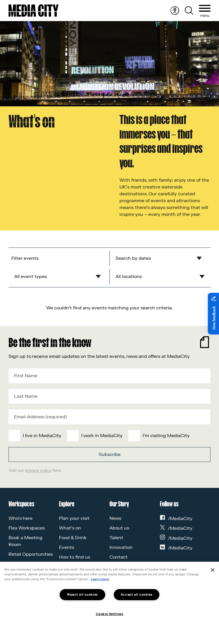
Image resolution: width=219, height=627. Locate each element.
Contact (118, 557)
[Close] (212, 570)
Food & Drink (73, 538)
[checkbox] (108, 435)
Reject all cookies (82, 594)
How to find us (74, 557)
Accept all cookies (137, 594)
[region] (109, 594)
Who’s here (21, 518)
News (115, 518)
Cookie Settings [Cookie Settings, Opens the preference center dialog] (109, 614)
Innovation (121, 547)
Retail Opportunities (31, 554)
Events (66, 547)
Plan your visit (74, 518)
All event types (30, 276)
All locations (128, 276)
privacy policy (38, 470)
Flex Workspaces (27, 528)
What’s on (70, 528)
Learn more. (100, 579)
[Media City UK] (33, 10)
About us (119, 528)
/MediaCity (176, 519)
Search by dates (133, 258)
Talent (116, 538)
